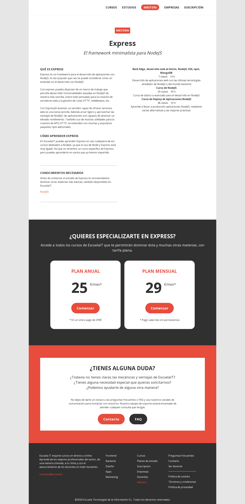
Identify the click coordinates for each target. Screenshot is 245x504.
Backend (111, 461)
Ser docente (175, 466)
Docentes (142, 477)
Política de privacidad (180, 487)
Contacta (111, 419)
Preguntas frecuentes (181, 455)
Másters (142, 482)
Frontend (111, 455)
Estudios (129, 7)
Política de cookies (179, 476)
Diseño (110, 466)
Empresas (171, 7)
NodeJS (44, 191)
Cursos (111, 7)
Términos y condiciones (182, 481)
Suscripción (193, 7)
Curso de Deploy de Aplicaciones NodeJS (166, 99)
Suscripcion (143, 466)
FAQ (138, 419)
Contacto (173, 461)
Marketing (112, 477)
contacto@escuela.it (50, 474)
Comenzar (85, 308)
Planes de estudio (147, 461)
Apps (109, 471)
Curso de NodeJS (166, 88)
